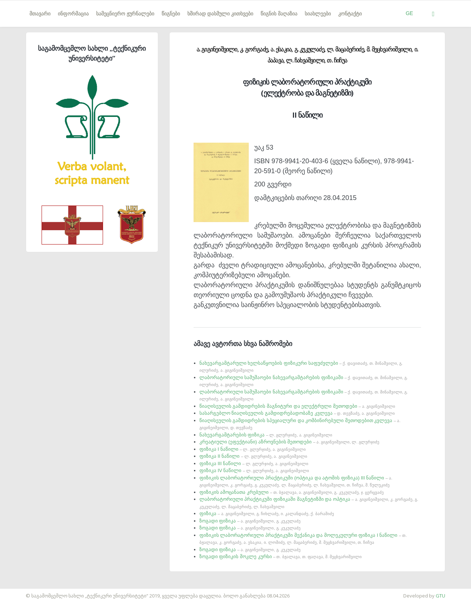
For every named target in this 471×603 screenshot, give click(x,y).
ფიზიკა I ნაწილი (252, 449)
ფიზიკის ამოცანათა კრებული (291, 492)
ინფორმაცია (73, 14)
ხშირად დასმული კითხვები (220, 14)
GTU (440, 595)
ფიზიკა (266, 513)
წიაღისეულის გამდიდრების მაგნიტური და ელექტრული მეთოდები (297, 406)
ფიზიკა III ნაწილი (253, 463)
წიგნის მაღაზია (279, 14)
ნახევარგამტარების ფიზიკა (265, 435)
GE (409, 13)
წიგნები (171, 14)
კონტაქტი (350, 14)
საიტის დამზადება (21, 592)
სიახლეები (318, 14)
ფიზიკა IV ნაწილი (254, 470)
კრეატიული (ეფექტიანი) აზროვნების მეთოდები (289, 442)
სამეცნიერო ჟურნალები (125, 14)
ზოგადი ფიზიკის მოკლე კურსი (280, 556)
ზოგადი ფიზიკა (250, 521)
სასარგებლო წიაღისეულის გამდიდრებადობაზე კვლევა (297, 413)
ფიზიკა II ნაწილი (253, 456)
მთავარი (39, 14)
